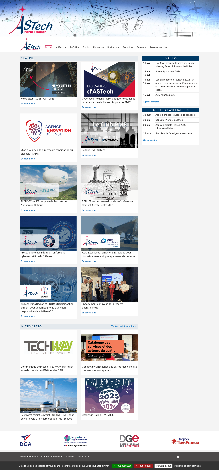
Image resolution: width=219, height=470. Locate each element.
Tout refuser (143, 465)
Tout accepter (122, 465)
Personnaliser (163, 465)
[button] (61, 44)
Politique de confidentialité (187, 465)
